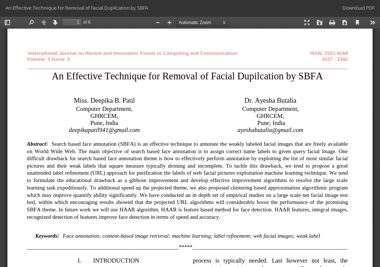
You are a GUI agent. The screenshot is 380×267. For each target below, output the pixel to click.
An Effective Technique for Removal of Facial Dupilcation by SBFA (77, 7)
